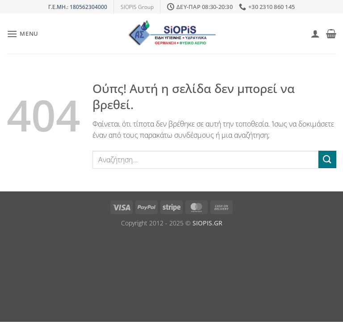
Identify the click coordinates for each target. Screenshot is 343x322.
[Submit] (327, 159)
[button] (22, 34)
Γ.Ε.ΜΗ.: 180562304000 (77, 7)
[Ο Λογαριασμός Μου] (315, 33)
